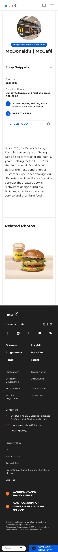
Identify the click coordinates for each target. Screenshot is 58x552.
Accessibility (12, 463)
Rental (10, 359)
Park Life (37, 352)
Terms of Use (13, 456)
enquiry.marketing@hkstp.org (24, 425)
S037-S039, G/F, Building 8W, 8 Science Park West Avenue (26, 105)
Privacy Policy (13, 443)
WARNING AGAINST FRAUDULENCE (22, 493)
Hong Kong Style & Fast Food (29, 44)
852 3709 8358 (18, 114)
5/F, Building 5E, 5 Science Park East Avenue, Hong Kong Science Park (28, 417)
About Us (11, 324)
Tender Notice (38, 372)
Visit (23, 324)
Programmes (14, 352)
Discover (11, 345)
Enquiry (44, 5)
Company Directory (42, 548)
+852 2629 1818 (16, 431)
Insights (36, 345)
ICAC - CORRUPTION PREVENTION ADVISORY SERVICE (25, 506)
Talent (35, 359)
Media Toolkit (13, 388)
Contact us (37, 395)
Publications (12, 372)
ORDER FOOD (29, 124)
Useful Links (37, 378)
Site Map (10, 479)
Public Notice (38, 388)
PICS (8, 449)
